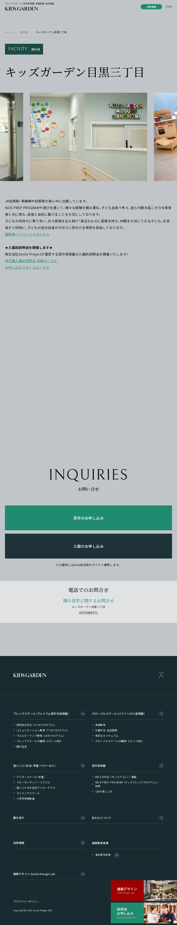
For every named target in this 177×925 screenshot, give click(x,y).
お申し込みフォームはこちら (27, 267)
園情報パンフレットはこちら (27, 234)
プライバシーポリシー (26, 901)
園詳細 (24, 32)
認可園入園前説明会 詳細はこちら (31, 260)
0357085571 (88, 613)
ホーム (9, 32)
